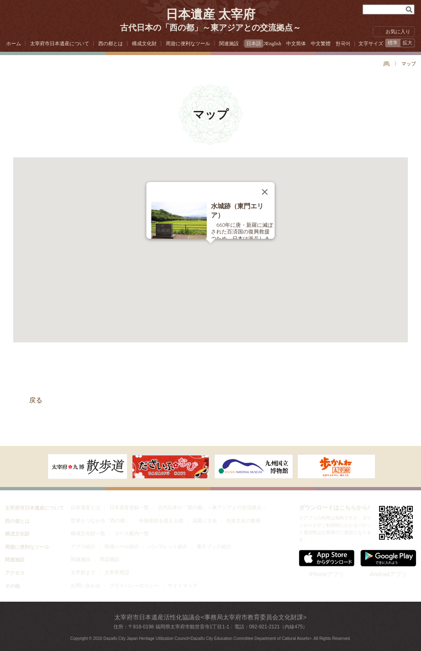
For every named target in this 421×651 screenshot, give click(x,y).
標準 (393, 43)
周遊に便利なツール (188, 43)
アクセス (15, 573)
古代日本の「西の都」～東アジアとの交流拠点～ (212, 507)
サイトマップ (182, 586)
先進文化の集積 (243, 521)
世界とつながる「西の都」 (100, 521)
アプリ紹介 (83, 546)
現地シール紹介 (121, 546)
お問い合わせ (85, 586)
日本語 (253, 43)
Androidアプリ (388, 563)
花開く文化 (204, 521)
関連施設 (229, 43)
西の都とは (110, 43)
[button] (210, 248)
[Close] (265, 192)
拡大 (407, 43)
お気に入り (398, 32)
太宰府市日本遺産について (59, 43)
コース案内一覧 (131, 533)
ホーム (13, 43)
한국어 (342, 43)
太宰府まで (83, 572)
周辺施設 (109, 559)
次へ (33, 466)
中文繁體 (321, 43)
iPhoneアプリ (326, 563)
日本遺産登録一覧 (129, 507)
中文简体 (296, 43)
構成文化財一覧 (88, 533)
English (273, 43)
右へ (387, 466)
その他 (12, 586)
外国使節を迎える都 (161, 521)
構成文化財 (144, 43)
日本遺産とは (85, 507)
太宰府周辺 (116, 572)
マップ (408, 64)
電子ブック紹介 (214, 546)
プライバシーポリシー (134, 586)
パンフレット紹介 (167, 546)
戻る (35, 400)
